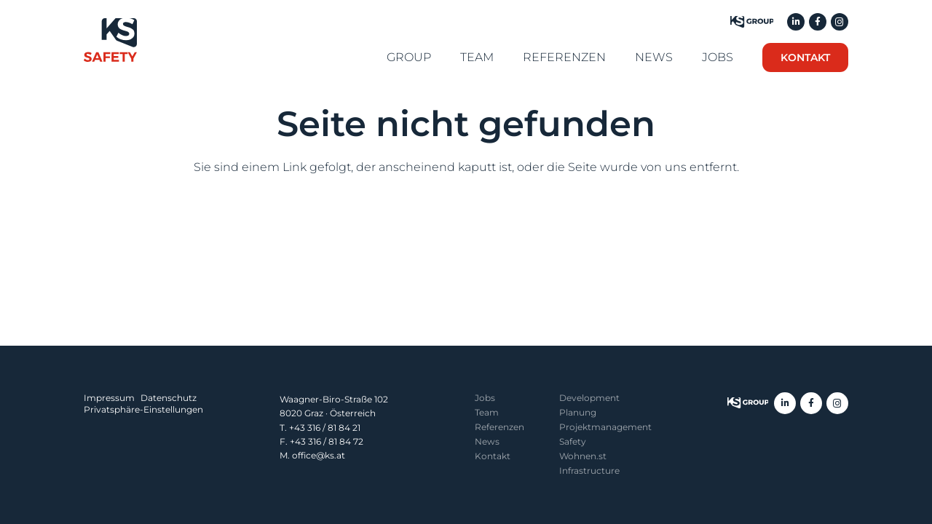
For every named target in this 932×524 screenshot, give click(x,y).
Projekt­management (605, 426)
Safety (572, 441)
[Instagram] (839, 22)
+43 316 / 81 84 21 (324, 427)
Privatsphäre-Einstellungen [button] (143, 409)
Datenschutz (169, 397)
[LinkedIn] (796, 22)
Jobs (485, 397)
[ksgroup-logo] (747, 403)
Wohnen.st (583, 455)
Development (589, 397)
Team (487, 412)
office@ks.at (318, 455)
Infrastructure (589, 470)
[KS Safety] (110, 40)
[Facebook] (817, 22)
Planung (577, 412)
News (487, 441)
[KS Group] (751, 22)
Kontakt (492, 455)
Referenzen (499, 426)
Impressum (109, 397)
